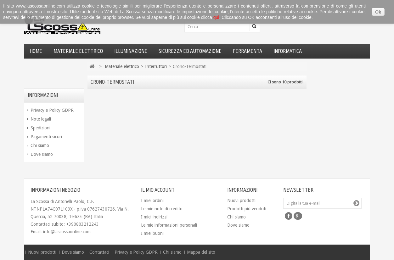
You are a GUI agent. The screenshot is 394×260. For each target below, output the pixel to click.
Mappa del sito (201, 252)
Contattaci (99, 252)
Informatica (287, 51)
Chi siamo (40, 145)
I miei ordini (152, 200)
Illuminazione (130, 51)
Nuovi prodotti (241, 200)
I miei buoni (152, 233)
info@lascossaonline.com (67, 231)
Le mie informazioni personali (169, 225)
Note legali (41, 119)
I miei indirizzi (154, 216)
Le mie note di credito (162, 208)
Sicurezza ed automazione (190, 51)
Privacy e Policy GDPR (52, 110)
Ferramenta (247, 51)
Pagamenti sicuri (46, 136)
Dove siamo (42, 154)
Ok (378, 11)
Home (36, 51)
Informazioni (43, 95)
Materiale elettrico (78, 51)
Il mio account (158, 190)
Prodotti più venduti (246, 208)
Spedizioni (40, 127)
